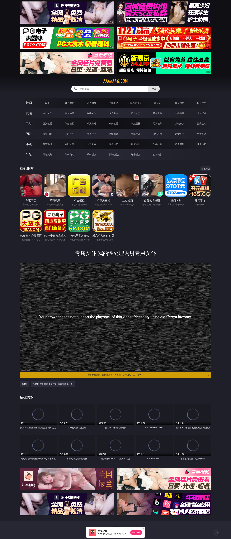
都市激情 (47, 144)
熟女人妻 (135, 113)
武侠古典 (113, 144)
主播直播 (179, 113)
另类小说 (157, 144)
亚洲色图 (69, 133)
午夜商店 (69, 154)
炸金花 (157, 102)
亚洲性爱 (47, 123)
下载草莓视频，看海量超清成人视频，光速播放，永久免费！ (149, 375)
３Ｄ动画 (113, 113)
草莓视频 (91, 154)
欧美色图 (91, 133)
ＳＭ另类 (201, 113)
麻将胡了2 (135, 102)
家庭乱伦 (69, 144)
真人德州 (69, 102)
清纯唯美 (157, 133)
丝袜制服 (157, 113)
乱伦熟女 (179, 123)
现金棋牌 (179, 102)
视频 (29, 113)
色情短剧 (157, 154)
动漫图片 (113, 133)
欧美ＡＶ (91, 113)
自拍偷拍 (69, 113)
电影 (29, 123)
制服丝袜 (135, 123)
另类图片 (201, 133)
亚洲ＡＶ (47, 113)
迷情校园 (135, 144)
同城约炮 (47, 154)
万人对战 (91, 102)
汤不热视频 (113, 154)
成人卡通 (91, 123)
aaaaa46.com (115, 81)
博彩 (29, 103)
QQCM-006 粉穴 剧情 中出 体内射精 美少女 (53, 384)
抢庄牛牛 (201, 102)
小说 (29, 144)
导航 (29, 154)
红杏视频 (135, 154)
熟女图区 (179, 133)
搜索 (153, 88)
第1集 (24, 384)
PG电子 (47, 102)
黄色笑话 (179, 144)
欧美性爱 (113, 123)
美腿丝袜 (135, 133)
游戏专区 (113, 102)
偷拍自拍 (69, 123)
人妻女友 (91, 144)
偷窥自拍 (47, 133)
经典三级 (157, 123)
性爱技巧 (201, 144)
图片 (29, 134)
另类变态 (201, 123)
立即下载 (136, 532)
